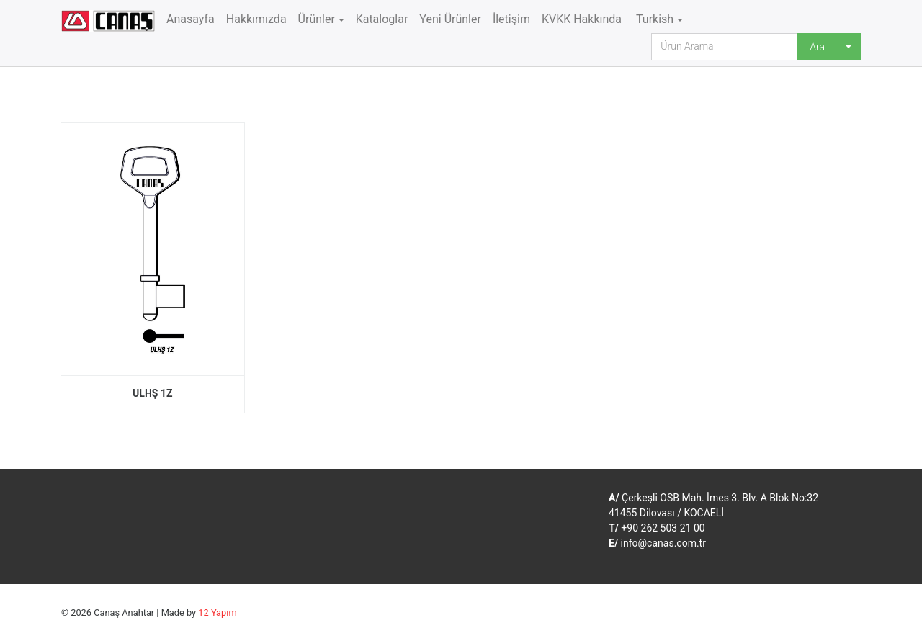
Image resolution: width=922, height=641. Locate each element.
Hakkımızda (256, 19)
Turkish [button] (653, 19)
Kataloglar (382, 19)
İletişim (511, 19)
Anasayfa (190, 19)
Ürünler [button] (316, 19)
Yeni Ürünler (450, 19)
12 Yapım (217, 612)
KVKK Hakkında (582, 19)
